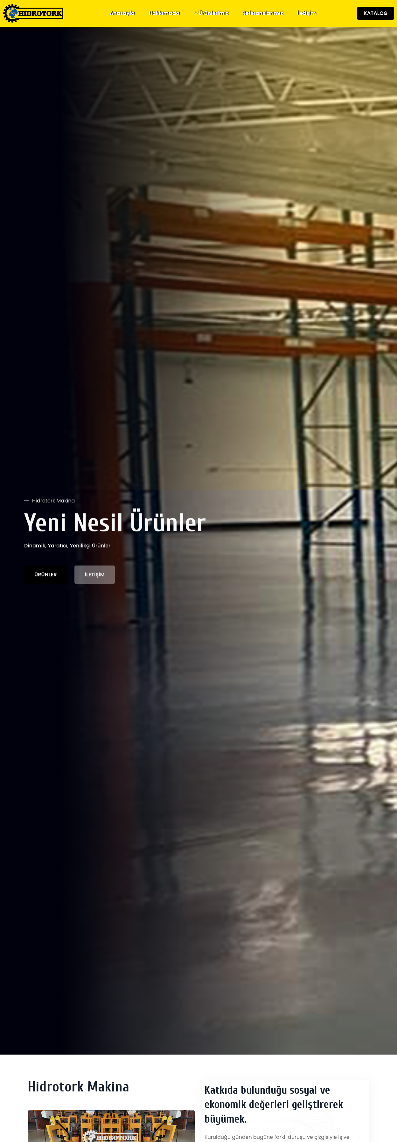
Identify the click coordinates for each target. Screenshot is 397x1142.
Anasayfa (122, 13)
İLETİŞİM (95, 575)
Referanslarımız (262, 13)
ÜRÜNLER (45, 575)
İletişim (306, 13)
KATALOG (375, 13)
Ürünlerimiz (213, 13)
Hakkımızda (164, 13)
